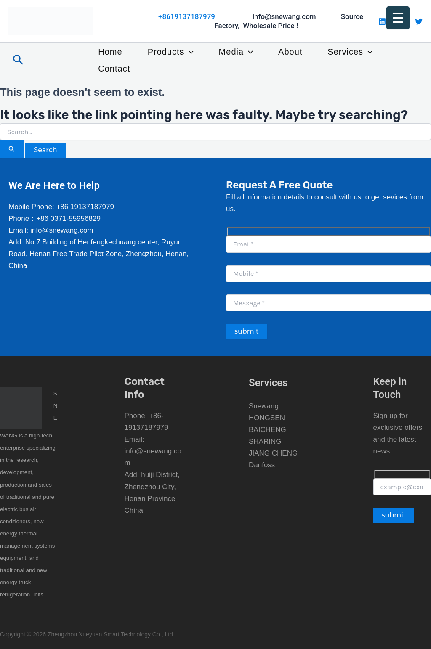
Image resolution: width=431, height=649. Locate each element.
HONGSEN (267, 418)
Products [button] (171, 51)
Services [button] (349, 51)
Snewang (264, 406)
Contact (114, 68)
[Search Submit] (12, 149)
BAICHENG (267, 430)
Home (110, 51)
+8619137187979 (186, 16)
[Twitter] (419, 21)
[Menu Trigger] (398, 17)
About (290, 51)
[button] (18, 60)
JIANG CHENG (273, 453)
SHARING (265, 441)
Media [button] (236, 51)
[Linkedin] (382, 21)
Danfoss (262, 465)
